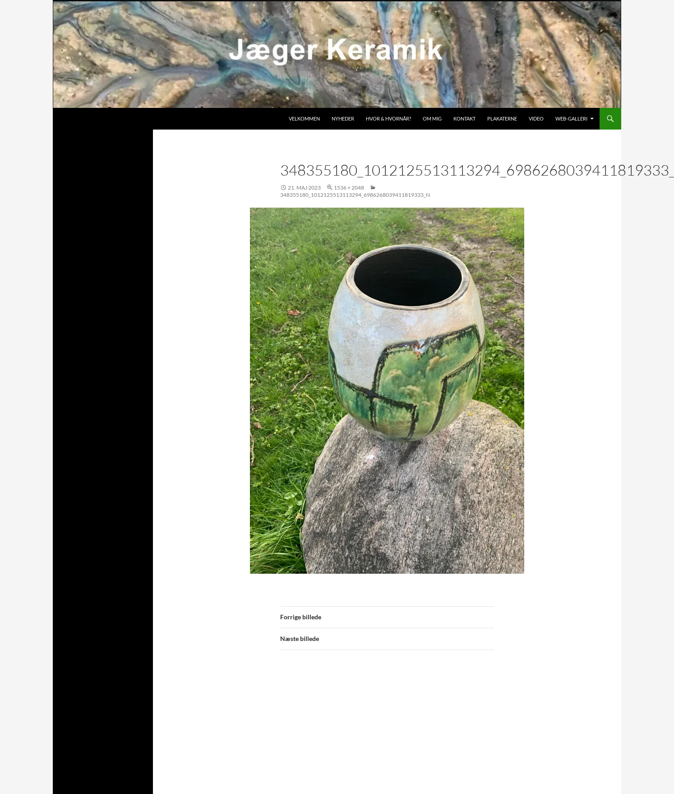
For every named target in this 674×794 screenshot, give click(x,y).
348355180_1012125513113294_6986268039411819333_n (355, 194)
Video (536, 118)
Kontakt (464, 118)
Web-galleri (571, 118)
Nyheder (343, 118)
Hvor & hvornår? (388, 118)
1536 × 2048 (349, 187)
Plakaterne (502, 118)
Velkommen (304, 118)
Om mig (432, 118)
